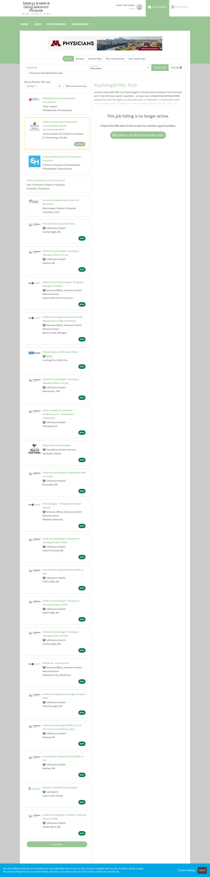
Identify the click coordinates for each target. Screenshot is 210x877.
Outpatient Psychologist (57, 445)
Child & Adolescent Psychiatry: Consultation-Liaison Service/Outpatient (60, 125)
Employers (180, 7)
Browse (80, 58)
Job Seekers (157, 7)
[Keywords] (56, 67)
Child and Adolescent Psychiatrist (46, 180)
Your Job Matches (115, 58)
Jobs (37, 24)
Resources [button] (80, 24)
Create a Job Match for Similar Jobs (138, 135)
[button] (177, 67)
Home (24, 24)
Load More (57, 844)
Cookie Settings (186, 870)
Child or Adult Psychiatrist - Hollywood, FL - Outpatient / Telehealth (59, 414)
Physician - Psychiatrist (56, 663)
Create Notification (76, 86)
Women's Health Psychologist (60, 787)
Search (68, 58)
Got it (202, 870)
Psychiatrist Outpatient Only (59, 223)
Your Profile (56, 24)
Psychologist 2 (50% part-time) (60, 351)
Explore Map (95, 58)
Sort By (30, 86)
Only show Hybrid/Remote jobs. (46, 72)
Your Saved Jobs (137, 58)
